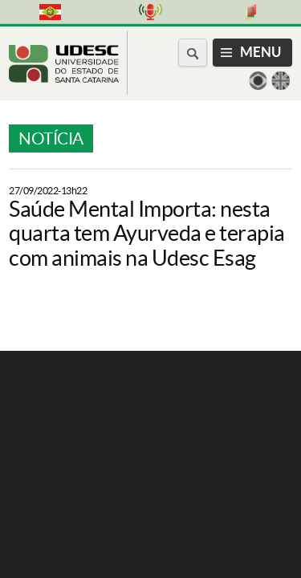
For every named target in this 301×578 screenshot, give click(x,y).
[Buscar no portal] (192, 53)
